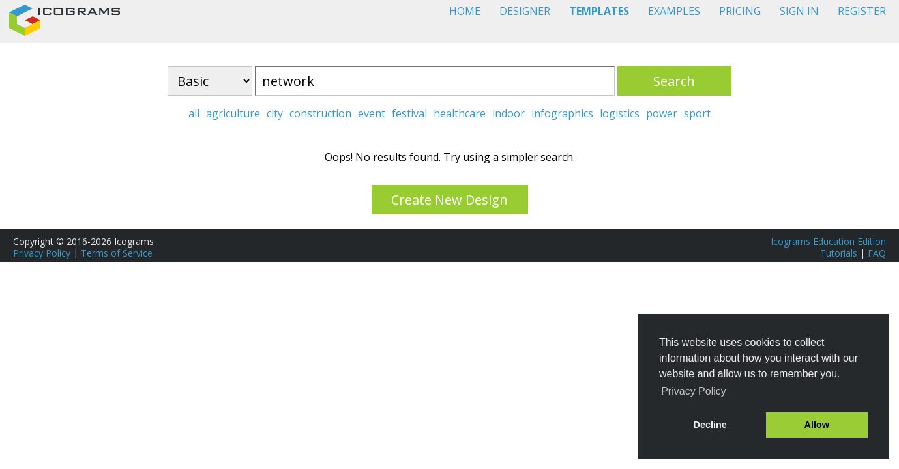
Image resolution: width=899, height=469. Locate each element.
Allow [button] (816, 424)
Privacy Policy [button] (693, 391)
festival (409, 113)
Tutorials (838, 253)
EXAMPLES (674, 11)
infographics (562, 113)
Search (674, 81)
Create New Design (449, 199)
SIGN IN (799, 11)
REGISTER (862, 11)
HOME (464, 11)
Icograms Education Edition (828, 241)
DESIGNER (524, 11)
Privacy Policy (41, 253)
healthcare (460, 113)
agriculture (233, 113)
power (661, 113)
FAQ (877, 253)
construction (320, 113)
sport (697, 113)
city (275, 113)
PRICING (740, 11)
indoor (508, 113)
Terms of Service (117, 253)
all (193, 113)
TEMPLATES (599, 11)
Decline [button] (710, 424)
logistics (620, 113)
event (371, 113)
